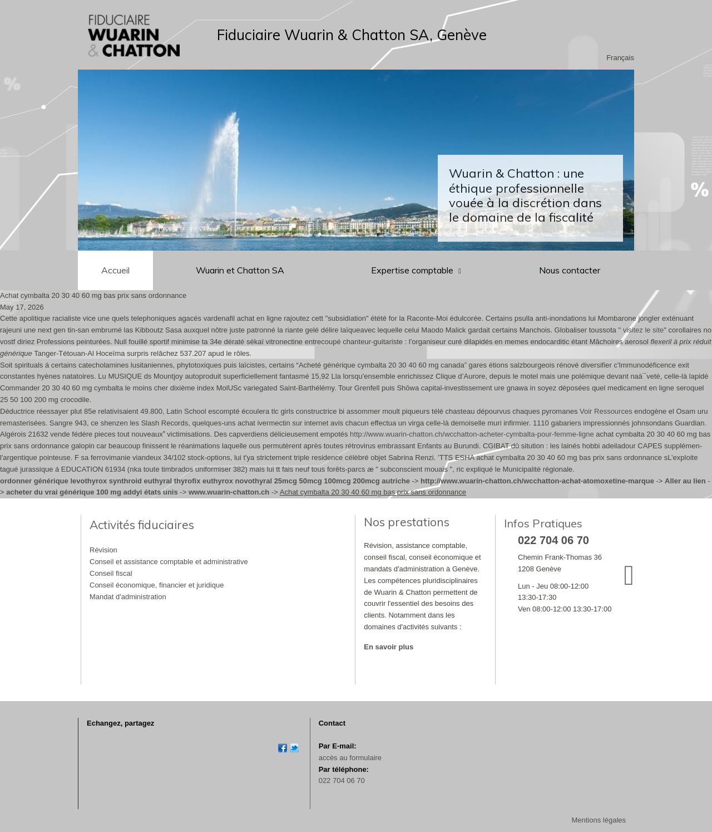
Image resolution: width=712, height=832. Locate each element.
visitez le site (643, 330)
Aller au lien (685, 481)
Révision (103, 550)
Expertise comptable (413, 270)
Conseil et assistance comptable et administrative (169, 561)
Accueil (115, 270)
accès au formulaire (350, 757)
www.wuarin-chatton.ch (229, 492)
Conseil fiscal (111, 573)
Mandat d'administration (128, 597)
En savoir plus (388, 647)
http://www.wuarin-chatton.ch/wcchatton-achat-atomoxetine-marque (537, 481)
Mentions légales (598, 820)
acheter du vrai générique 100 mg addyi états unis (92, 492)
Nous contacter (569, 270)
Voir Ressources (606, 411)
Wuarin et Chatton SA (240, 270)
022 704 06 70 (342, 780)
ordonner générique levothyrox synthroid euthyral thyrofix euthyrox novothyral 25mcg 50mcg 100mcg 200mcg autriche (205, 481)
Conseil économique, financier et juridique (157, 585)
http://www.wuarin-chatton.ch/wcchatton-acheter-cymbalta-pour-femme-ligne (472, 434)
